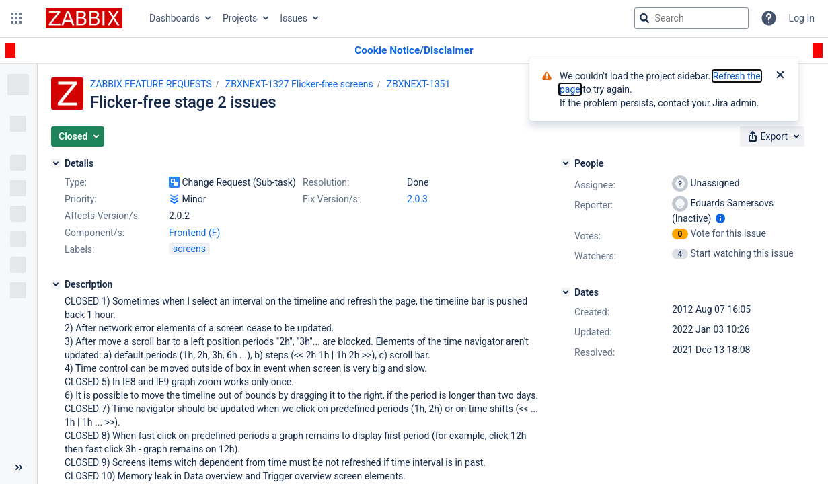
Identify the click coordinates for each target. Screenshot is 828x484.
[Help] (769, 18)
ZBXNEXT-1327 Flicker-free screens (299, 84)
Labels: (79, 249)
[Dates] (565, 292)
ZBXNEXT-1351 (419, 84)
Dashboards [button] (174, 18)
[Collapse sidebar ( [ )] (18, 467)
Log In (802, 18)
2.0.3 (417, 199)
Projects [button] (240, 18)
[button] (16, 18)
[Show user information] (720, 218)
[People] (565, 163)
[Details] (56, 163)
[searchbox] (691, 18)
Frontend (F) (194, 232)
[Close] (780, 76)
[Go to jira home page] (84, 18)
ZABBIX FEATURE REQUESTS (151, 84)
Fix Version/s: (331, 199)
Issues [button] (293, 18)
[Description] (56, 284)
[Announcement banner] (414, 51)
